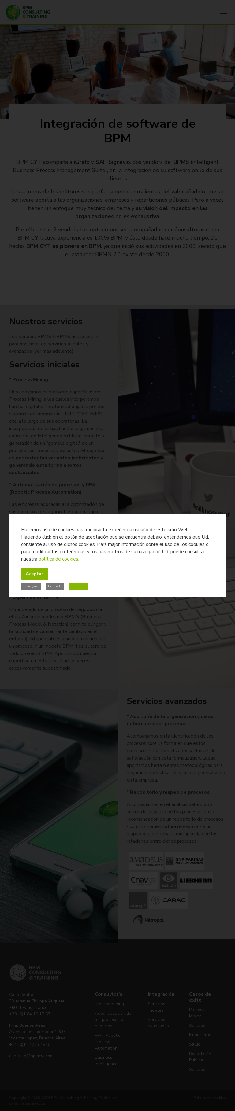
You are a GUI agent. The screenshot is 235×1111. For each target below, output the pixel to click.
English (54, 586)
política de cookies (58, 559)
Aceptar (34, 574)
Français (31, 586)
